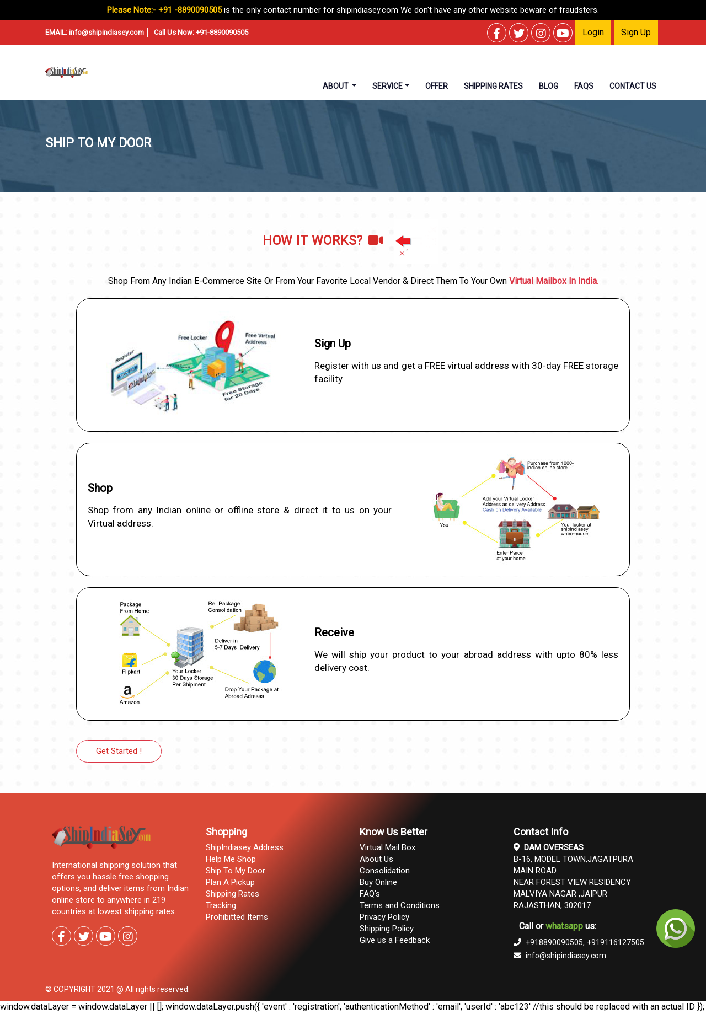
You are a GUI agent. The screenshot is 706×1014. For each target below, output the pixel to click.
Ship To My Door (235, 871)
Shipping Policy (387, 928)
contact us (632, 86)
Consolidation (385, 871)
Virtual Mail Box (387, 847)
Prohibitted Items (237, 917)
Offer (436, 86)
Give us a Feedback (395, 940)
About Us (376, 859)
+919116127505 (615, 942)
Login (593, 32)
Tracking (221, 905)
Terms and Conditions (400, 905)
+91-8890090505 (222, 32)
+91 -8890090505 (190, 10)
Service (387, 86)
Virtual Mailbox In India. (553, 281)
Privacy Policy (384, 917)
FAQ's (370, 894)
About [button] (336, 86)
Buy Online (378, 882)
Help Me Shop (231, 859)
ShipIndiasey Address (245, 847)
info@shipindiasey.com (106, 32)
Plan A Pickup (230, 882)
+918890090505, (549, 942)
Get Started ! (119, 751)
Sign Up (636, 32)
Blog (548, 86)
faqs (583, 86)
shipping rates (493, 86)
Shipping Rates (232, 894)
